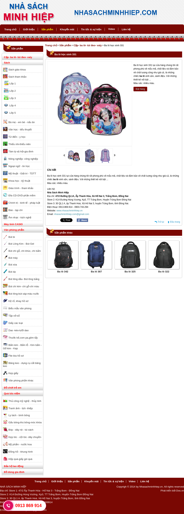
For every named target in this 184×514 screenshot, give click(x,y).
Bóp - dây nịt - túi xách (20, 429)
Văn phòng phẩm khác (20, 380)
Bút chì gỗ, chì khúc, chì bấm (24, 250)
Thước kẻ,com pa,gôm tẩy (23, 337)
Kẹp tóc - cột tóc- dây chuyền (24, 437)
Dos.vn (180, 490)
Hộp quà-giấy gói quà (20, 459)
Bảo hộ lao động (13, 466)
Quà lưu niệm (12, 393)
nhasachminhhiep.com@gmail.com (71, 214)
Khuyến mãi (67, 29)
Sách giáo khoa (17, 69)
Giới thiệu (29, 29)
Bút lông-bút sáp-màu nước (23, 293)
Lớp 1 (12, 83)
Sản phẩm (47, 29)
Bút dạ (12, 271)
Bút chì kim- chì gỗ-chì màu (23, 286)
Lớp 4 (12, 105)
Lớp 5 (12, 112)
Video (111, 29)
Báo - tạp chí (15, 210)
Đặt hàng (140, 89)
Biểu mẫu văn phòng (19, 308)
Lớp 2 (12, 90)
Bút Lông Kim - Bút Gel (21, 243)
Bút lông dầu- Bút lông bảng (23, 279)
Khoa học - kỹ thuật (19, 180)
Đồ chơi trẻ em (12, 387)
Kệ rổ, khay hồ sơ (18, 301)
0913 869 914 (28, 505)
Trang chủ (10, 29)
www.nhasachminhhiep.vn (70, 210)
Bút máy (13, 257)
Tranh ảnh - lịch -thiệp (20, 408)
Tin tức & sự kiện (91, 29)
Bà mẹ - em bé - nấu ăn (21, 122)
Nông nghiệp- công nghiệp (23, 158)
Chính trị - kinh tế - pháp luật (24, 202)
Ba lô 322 (163, 271)
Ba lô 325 (130, 271)
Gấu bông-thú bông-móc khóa (25, 422)
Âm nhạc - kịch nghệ (19, 217)
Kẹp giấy (13, 373)
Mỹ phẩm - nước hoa (20, 444)
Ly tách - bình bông (19, 415)
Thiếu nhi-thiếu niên (19, 144)
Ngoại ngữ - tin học (19, 166)
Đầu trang (175, 222)
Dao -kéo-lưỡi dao (18, 330)
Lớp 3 (12, 98)
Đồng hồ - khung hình (20, 451)
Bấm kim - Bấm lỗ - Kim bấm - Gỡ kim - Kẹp (22, 347)
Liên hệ (126, 29)
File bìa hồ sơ (16, 355)
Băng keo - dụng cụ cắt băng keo (22, 364)
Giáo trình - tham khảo (20, 188)
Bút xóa (12, 264)
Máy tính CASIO (13, 224)
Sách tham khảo (17, 76)
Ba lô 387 (96, 271)
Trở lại (161, 222)
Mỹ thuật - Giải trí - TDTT (22, 173)
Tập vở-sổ (14, 315)
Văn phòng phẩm (14, 229)
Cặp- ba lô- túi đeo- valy (18, 57)
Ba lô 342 (62, 271)
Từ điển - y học (17, 136)
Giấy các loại (15, 323)
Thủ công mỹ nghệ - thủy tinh (24, 401)
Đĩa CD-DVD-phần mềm (21, 195)
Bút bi (11, 237)
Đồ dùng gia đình (14, 472)
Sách (7, 62)
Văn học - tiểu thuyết (20, 129)
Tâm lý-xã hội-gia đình (20, 151)
